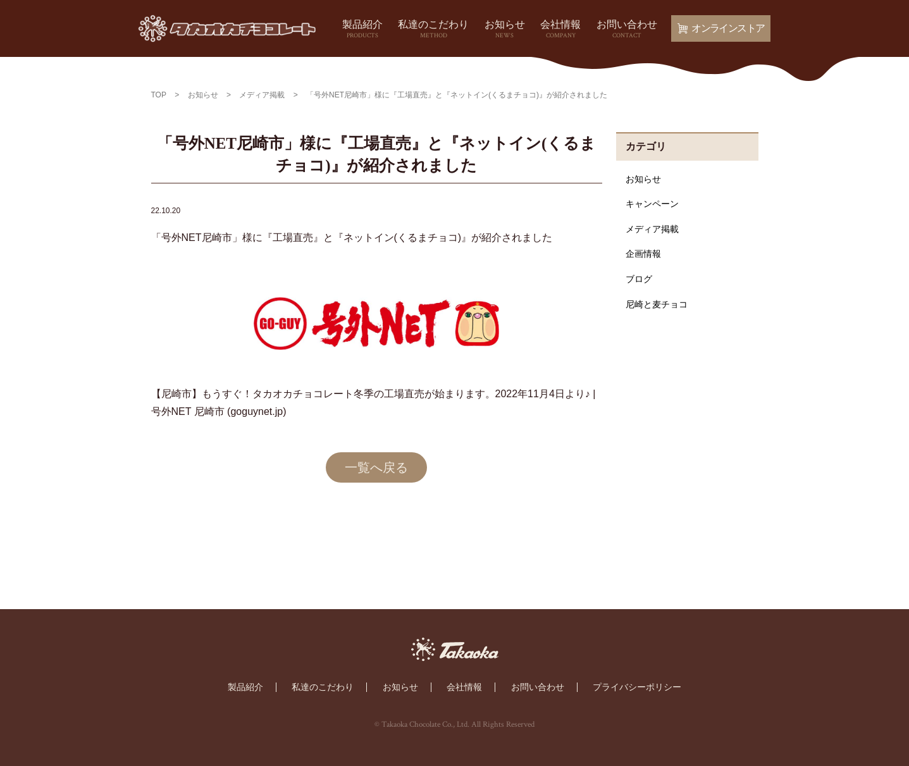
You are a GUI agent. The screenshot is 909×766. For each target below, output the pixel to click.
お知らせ (505, 29)
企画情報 (643, 254)
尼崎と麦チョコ (657, 304)
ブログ (639, 279)
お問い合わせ (627, 29)
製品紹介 (362, 29)
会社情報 (560, 29)
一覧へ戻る (376, 467)
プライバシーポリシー (637, 687)
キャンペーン (652, 204)
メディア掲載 (652, 229)
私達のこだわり (433, 29)
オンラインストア (720, 28)
